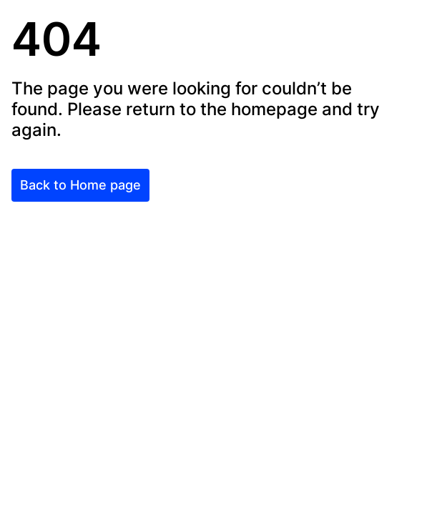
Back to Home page (80, 184)
